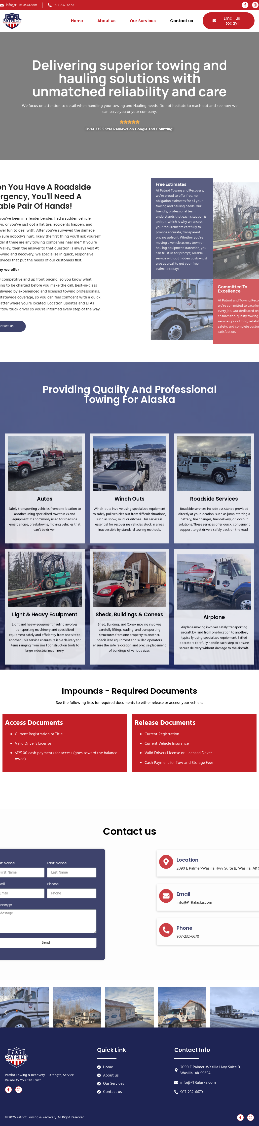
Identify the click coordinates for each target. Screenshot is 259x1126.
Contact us (181, 21)
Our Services (143, 21)
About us (106, 21)
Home (77, 21)
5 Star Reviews (115, 129)
